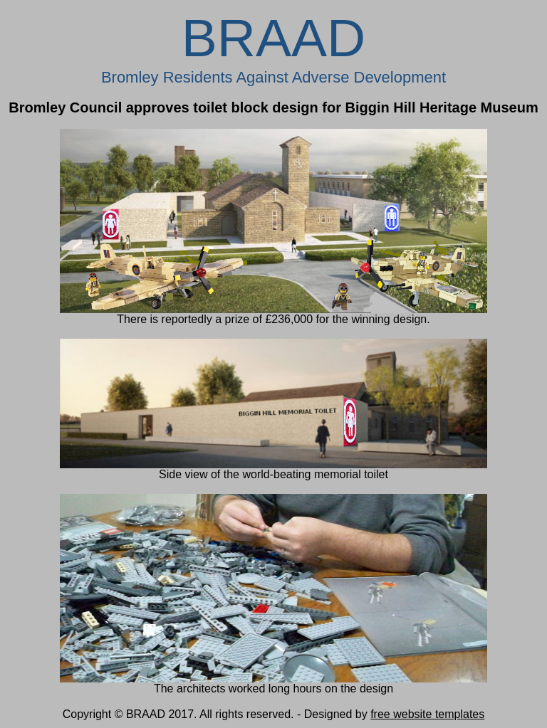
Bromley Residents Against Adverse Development (273, 77)
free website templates (427, 714)
